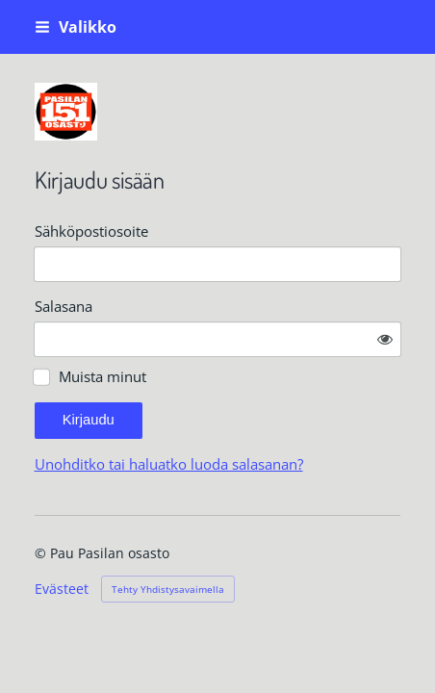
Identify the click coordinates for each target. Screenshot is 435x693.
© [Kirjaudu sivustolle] (42, 553)
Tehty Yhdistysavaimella (168, 589)
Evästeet (62, 589)
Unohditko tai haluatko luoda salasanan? (169, 464)
